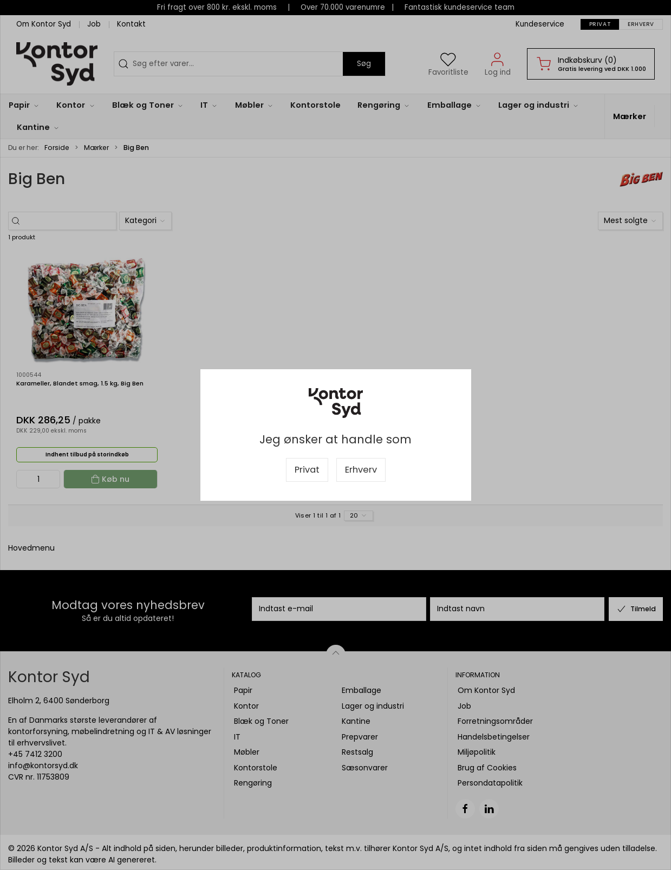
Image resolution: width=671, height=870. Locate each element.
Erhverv (361, 469)
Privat (307, 469)
